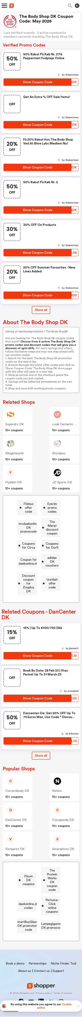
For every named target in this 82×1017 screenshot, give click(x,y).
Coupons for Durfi (40, 555)
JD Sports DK (62, 482)
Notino (57, 795)
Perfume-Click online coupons (40, 905)
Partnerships (38, 963)
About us (24, 971)
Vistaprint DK (15, 853)
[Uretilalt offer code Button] (39, 595)
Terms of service (62, 993)
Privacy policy (43, 993)
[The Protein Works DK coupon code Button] (38, 885)
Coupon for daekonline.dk (40, 565)
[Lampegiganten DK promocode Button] (39, 930)
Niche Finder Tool (63, 963)
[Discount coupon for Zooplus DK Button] (39, 585)
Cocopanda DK (63, 824)
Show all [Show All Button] (41, 309)
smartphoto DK (63, 853)
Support (58, 971)
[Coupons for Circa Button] (39, 544)
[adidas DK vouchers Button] (39, 575)
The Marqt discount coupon (40, 534)
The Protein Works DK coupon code (40, 885)
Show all (41, 760)
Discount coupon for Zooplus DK (40, 585)
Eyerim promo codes (40, 514)
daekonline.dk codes (40, 895)
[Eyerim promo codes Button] (39, 514)
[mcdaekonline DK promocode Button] (39, 524)
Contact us (42, 971)
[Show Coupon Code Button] (37, 82)
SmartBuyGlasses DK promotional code (40, 917)
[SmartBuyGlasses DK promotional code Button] (39, 917)
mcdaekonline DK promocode (40, 524)
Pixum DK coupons (40, 875)
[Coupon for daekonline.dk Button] (39, 565)
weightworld (14, 453)
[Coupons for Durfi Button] (39, 555)
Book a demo (15, 963)
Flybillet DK (13, 482)
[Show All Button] (41, 760)
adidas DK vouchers (40, 575)
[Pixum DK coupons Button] (39, 875)
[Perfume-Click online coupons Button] (39, 905)
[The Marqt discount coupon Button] (39, 534)
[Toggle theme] (77, 5)
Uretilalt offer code (40, 595)
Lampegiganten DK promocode (40, 930)
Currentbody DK (17, 795)
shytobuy (58, 453)
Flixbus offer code (40, 503)
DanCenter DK (16, 824)
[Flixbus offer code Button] (39, 504)
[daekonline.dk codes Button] (39, 895)
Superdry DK (14, 424)
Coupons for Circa (40, 544)
